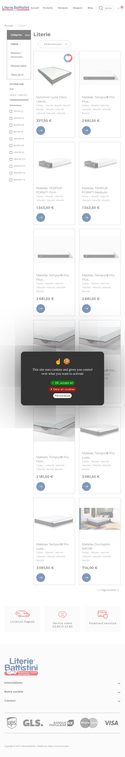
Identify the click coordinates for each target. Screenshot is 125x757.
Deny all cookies (62, 389)
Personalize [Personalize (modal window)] (62, 395)
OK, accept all (62, 382)
